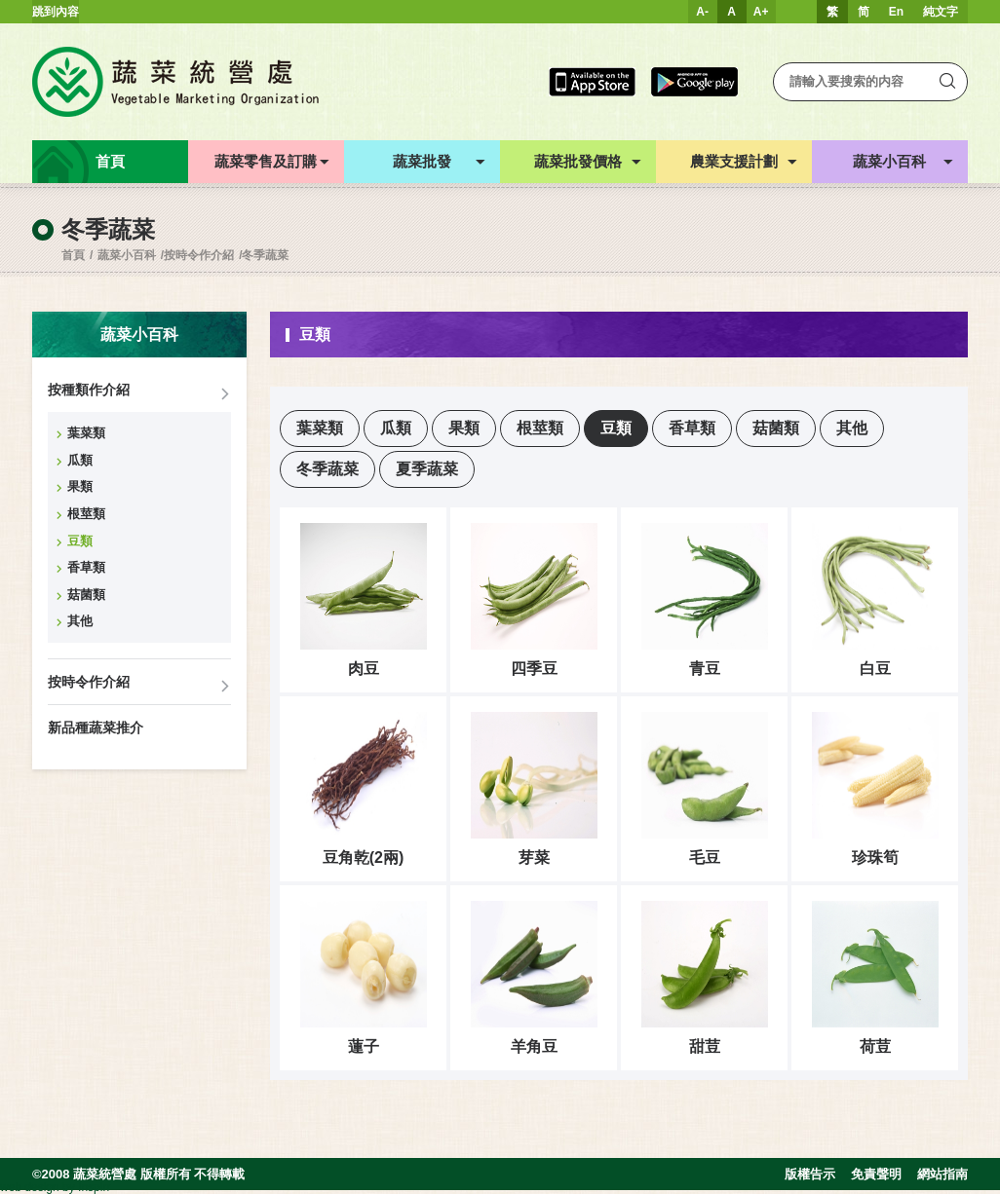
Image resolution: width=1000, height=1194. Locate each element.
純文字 (940, 12)
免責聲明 (876, 1174)
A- (702, 12)
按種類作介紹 (89, 389)
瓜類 (80, 460)
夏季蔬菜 (427, 469)
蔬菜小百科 (126, 255)
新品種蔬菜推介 (95, 727)
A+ (761, 12)
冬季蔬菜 (265, 255)
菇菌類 (86, 594)
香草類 (86, 567)
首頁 (73, 255)
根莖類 (86, 513)
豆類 (80, 541)
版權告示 (810, 1174)
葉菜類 (86, 433)
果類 (80, 486)
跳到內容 (55, 12)
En (896, 12)
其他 (80, 621)
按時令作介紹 (199, 255)
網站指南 (942, 1174)
